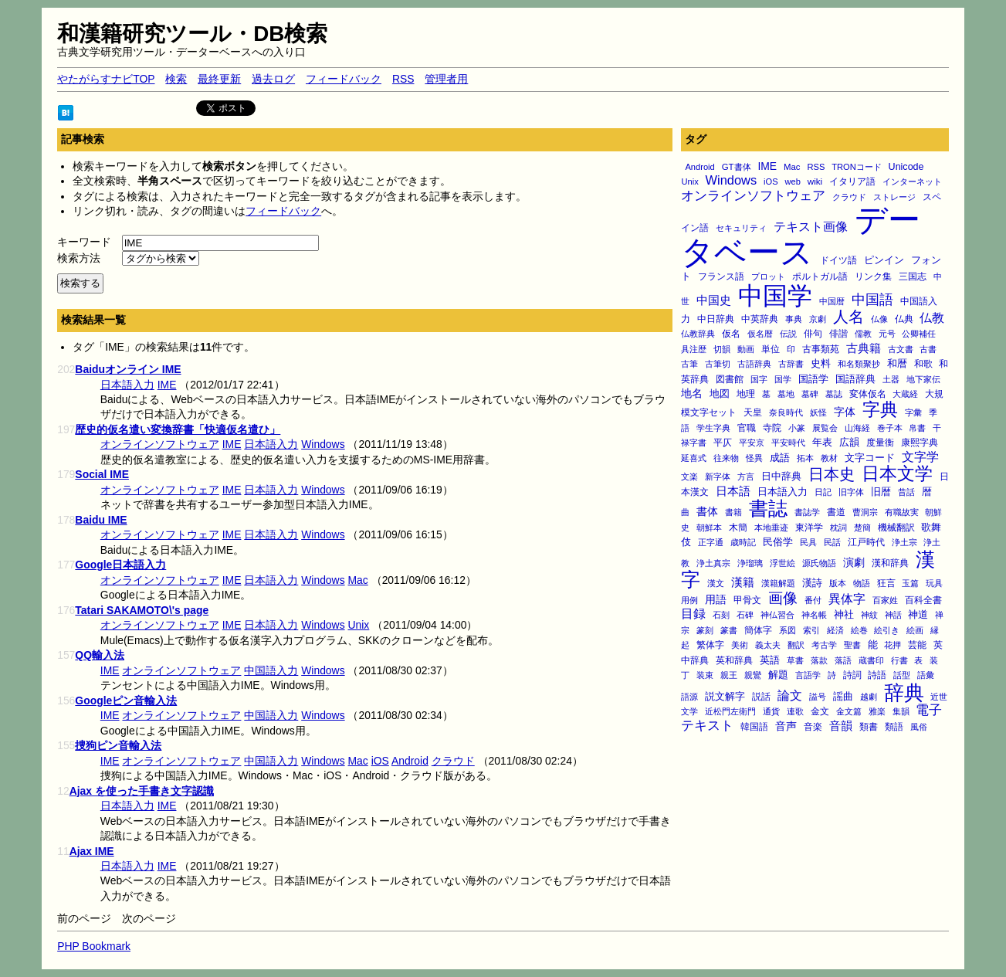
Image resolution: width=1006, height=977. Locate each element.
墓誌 (833, 394)
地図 (720, 393)
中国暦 (832, 301)
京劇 (817, 319)
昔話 (906, 492)
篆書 (728, 630)
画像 (783, 598)
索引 (811, 630)
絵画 (914, 630)
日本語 (733, 491)
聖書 (852, 645)
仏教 (932, 317)
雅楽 (877, 711)
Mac (792, 166)
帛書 (917, 428)
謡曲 (843, 696)
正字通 (710, 542)
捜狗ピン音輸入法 (118, 745)
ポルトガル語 (820, 276)
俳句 (813, 333)
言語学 (808, 675)
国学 (782, 379)
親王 (728, 675)
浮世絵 (782, 563)
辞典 (904, 692)
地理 (746, 393)
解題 (778, 674)
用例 (689, 600)
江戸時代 (866, 542)
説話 (761, 696)
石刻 (721, 614)
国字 (758, 379)
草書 (795, 660)
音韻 (840, 725)
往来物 (726, 458)
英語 (770, 660)
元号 (887, 333)
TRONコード (857, 166)
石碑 (745, 614)
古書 (928, 349)
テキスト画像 (811, 226)
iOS (771, 181)
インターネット (912, 181)
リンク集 (873, 276)
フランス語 (721, 276)
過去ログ (273, 79)
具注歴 (693, 349)
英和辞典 (734, 660)
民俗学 (778, 542)
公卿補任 (919, 333)
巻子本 (890, 428)
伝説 (788, 333)
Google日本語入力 (120, 564)
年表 (822, 442)
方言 (745, 476)
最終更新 (219, 79)
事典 (793, 319)
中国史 (713, 300)
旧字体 (851, 492)
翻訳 (796, 645)
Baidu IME (101, 520)
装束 (704, 675)
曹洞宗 (865, 512)
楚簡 (862, 527)
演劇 (854, 562)
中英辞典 (759, 319)
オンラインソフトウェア (753, 195)
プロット (768, 276)
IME (767, 166)
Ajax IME (91, 851)
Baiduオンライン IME (128, 369)
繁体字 (710, 644)
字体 (844, 411)
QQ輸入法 (99, 655)
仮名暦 (760, 333)
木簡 (738, 527)
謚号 (817, 696)
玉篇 (910, 583)
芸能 (917, 644)
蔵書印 (871, 660)
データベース (800, 236)
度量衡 (880, 442)
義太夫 (768, 645)
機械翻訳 (896, 527)
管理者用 (446, 79)
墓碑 (809, 394)
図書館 (729, 379)
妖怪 (818, 412)
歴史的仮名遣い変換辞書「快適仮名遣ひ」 (177, 429)
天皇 (752, 412)
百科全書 (923, 600)
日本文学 (897, 473)
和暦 (897, 363)
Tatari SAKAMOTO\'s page (141, 610)
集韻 (901, 711)
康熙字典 (919, 442)
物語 (861, 583)
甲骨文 (747, 600)
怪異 (754, 458)
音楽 (813, 726)
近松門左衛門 (730, 711)
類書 (868, 726)
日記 (823, 492)
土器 (890, 379)
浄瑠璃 (750, 563)
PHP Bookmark (93, 946)
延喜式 (693, 458)
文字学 (920, 456)
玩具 (934, 583)
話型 (901, 675)
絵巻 (859, 630)
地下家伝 (923, 379)
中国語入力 (271, 670)
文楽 (689, 476)
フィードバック (343, 79)
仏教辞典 (698, 333)
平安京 (751, 442)
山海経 (857, 428)
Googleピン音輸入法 (126, 700)
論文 (789, 695)
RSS (403, 79)
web (792, 181)
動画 (745, 349)
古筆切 (717, 363)
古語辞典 (754, 363)
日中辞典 (781, 476)
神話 (893, 614)
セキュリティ (741, 227)
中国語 (872, 299)
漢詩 (812, 583)
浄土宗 (904, 542)
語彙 (925, 675)
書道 (836, 512)
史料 (821, 363)
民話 (832, 542)
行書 (899, 660)
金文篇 (849, 711)
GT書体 (736, 166)
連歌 (795, 711)
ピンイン (884, 260)
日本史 (831, 474)
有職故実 (902, 512)
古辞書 (791, 363)
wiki (815, 181)
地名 (692, 393)
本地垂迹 (771, 527)
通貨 (771, 711)
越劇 (868, 696)
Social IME (102, 474)
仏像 (879, 319)
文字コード (870, 457)
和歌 (923, 363)
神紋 (869, 614)
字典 (880, 409)
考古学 (824, 645)
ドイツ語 (838, 260)
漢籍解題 (778, 583)
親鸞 (752, 675)
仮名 (731, 333)
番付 (812, 600)
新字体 (717, 476)
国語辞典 (855, 379)
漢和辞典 (890, 563)
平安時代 (788, 442)
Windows (731, 180)
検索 (176, 79)
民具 (808, 542)
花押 (892, 645)
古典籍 (863, 348)
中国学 (775, 296)
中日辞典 (715, 319)
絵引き (886, 630)
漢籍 (742, 582)
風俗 (918, 726)
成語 (780, 458)
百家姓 (885, 600)
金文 (820, 711)
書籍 (733, 512)
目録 (693, 613)
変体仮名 (867, 393)
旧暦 (881, 491)
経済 (835, 630)
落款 (819, 660)
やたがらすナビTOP (105, 79)
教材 (829, 458)
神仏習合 (777, 614)
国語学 (813, 379)
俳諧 (838, 333)
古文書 (900, 349)
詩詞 (852, 675)
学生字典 (713, 428)
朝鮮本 (709, 527)
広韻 (849, 442)
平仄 (722, 442)
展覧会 (825, 428)
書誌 (768, 508)
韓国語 (754, 726)
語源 (689, 696)
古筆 (689, 363)
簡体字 (758, 630)
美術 (739, 645)
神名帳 (814, 614)
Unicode (906, 166)
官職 (746, 427)
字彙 (913, 412)
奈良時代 (786, 412)
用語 (716, 599)
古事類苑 (820, 349)
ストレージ (894, 197)
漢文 (715, 583)
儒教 (863, 333)
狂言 (886, 583)
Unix (689, 181)
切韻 (721, 349)
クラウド (849, 197)
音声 (786, 726)
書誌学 (807, 512)
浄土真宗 (713, 563)
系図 (787, 630)
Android (699, 166)
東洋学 (809, 527)
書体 (707, 511)
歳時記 (743, 542)
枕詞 (838, 527)
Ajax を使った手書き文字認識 (141, 791)
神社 (844, 614)
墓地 (785, 394)
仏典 (904, 319)
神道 (918, 614)
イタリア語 (852, 181)
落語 (843, 660)
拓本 (805, 458)
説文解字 (725, 696)
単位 (770, 349)
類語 (894, 726)
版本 (837, 583)
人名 (848, 316)
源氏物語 (819, 563)
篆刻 (704, 630)
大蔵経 (905, 394)
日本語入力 (782, 491)
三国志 (912, 276)
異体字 (846, 599)
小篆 (796, 428)
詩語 (877, 675)
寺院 (772, 427)
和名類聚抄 (859, 363)
